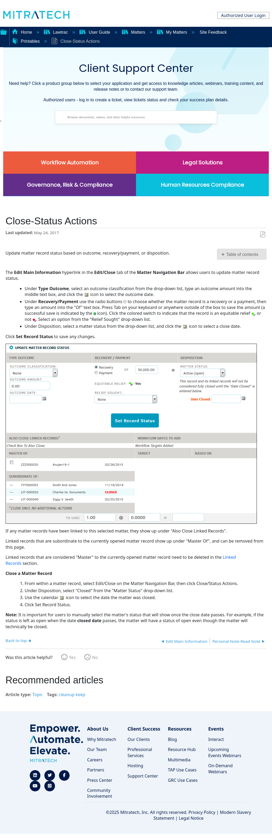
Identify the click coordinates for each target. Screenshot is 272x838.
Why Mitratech (101, 739)
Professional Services (140, 752)
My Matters (172, 32)
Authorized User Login (243, 15)
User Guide (95, 32)
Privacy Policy (202, 812)
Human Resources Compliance (202, 185)
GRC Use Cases (183, 780)
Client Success (144, 729)
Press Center (99, 780)
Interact (216, 739)
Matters (134, 32)
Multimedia (179, 760)
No (95, 657)
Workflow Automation (70, 162)
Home (22, 32)
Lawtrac (56, 32)
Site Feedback (213, 32)
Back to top (16, 640)
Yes (72, 657)
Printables (26, 41)
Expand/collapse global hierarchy (3, 31)
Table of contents (242, 254)
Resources (180, 729)
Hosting (135, 766)
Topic (37, 694)
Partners (95, 770)
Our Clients (139, 739)
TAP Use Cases (182, 770)
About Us (97, 729)
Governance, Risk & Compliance (70, 185)
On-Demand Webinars (220, 768)
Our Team (97, 749)
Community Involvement (99, 793)
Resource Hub (182, 749)
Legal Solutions (202, 162)
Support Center (143, 776)
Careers (95, 760)
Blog (172, 739)
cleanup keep (72, 694)
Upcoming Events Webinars (224, 752)
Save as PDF (262, 234)
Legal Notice (191, 818)
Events (216, 729)
